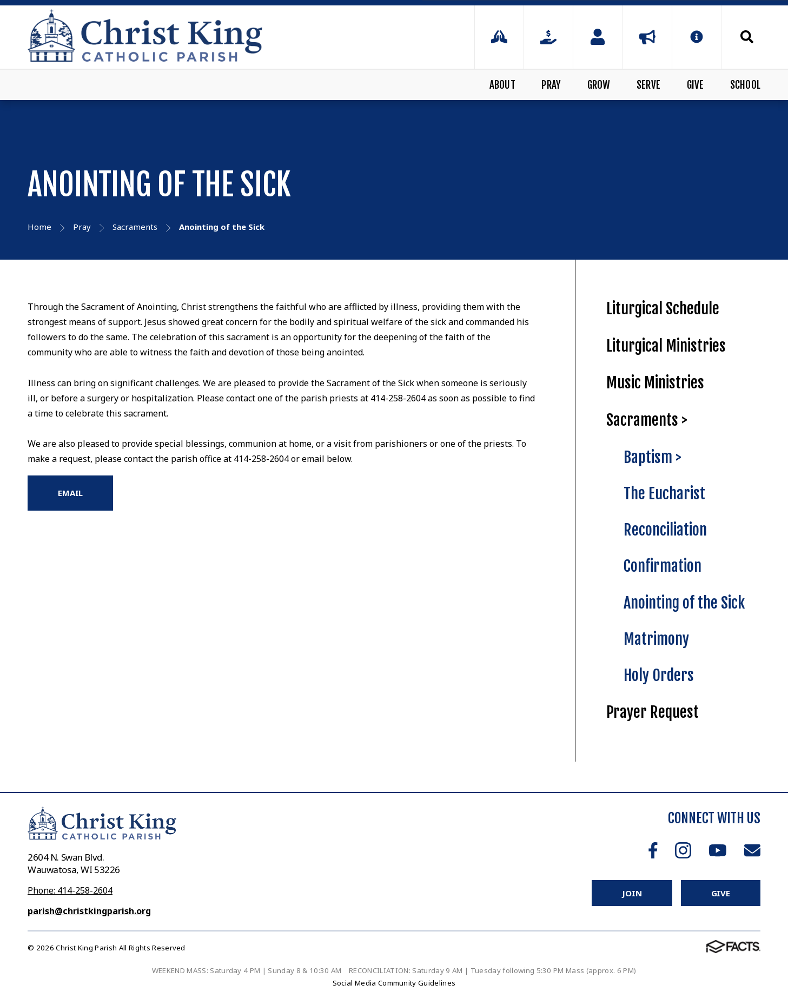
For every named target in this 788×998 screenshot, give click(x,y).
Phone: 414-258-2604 (70, 890)
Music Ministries (655, 382)
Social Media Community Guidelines (394, 983)
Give (695, 84)
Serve (648, 84)
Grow (599, 84)
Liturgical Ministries (666, 345)
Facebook (653, 850)
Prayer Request (652, 712)
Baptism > (652, 457)
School (745, 84)
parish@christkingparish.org (89, 911)
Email (752, 850)
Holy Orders (659, 675)
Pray (551, 84)
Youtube (717, 850)
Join (631, 893)
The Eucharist (664, 493)
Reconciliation (665, 529)
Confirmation (662, 566)
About (502, 84)
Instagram (683, 850)
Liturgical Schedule (662, 308)
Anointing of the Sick (684, 602)
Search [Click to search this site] (747, 36)
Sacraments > (646, 420)
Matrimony (656, 639)
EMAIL (70, 492)
